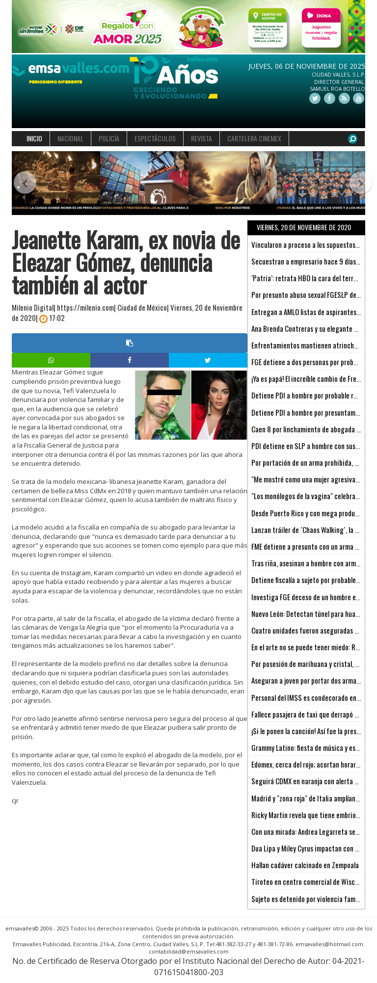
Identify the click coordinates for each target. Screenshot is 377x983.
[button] (20, 183)
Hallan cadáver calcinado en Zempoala (305, 864)
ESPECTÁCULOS (155, 138)
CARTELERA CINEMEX (254, 138)
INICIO (34, 138)
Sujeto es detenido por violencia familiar (309, 898)
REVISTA (201, 138)
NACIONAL (70, 138)
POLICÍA (109, 138)
